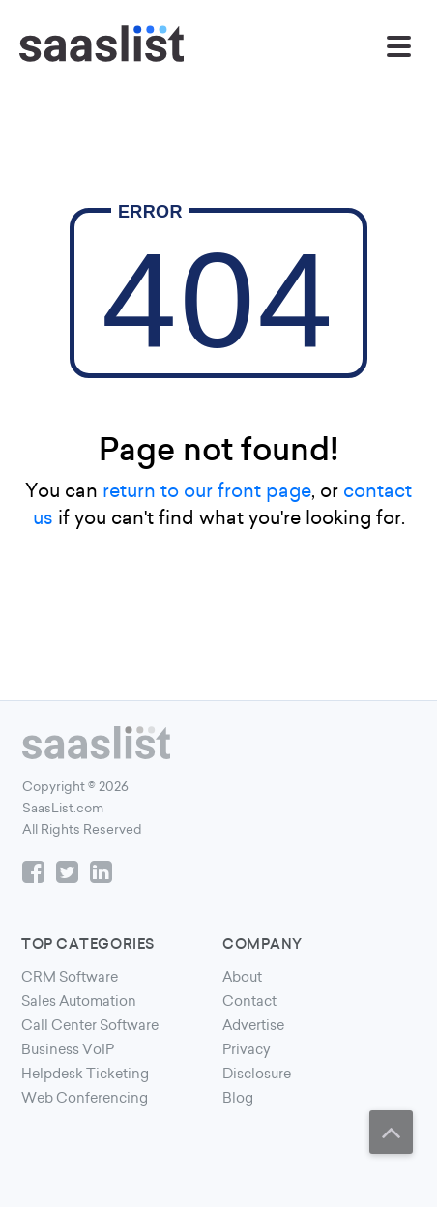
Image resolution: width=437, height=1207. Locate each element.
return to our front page (206, 490)
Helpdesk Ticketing (85, 1073)
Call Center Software (90, 1025)
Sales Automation (78, 1001)
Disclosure (256, 1073)
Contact (249, 1001)
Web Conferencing (84, 1097)
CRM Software (69, 976)
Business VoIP (67, 1049)
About (242, 976)
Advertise (253, 1025)
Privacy (246, 1049)
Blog (237, 1097)
